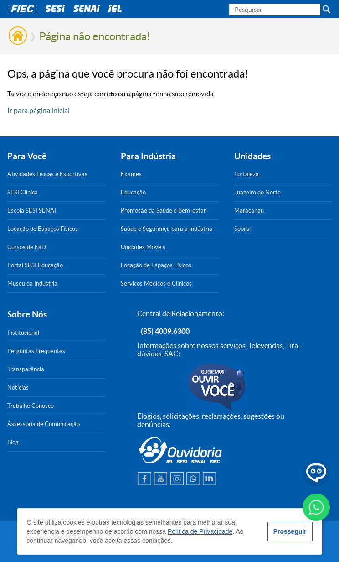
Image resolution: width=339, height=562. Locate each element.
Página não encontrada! (94, 36)
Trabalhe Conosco (30, 405)
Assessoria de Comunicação (43, 424)
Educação (133, 192)
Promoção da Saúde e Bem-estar (163, 210)
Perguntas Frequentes (36, 351)
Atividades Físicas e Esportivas (47, 174)
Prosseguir (290, 531)
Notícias (18, 387)
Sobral (242, 228)
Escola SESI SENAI (31, 210)
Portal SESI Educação (35, 265)
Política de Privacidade (200, 531)
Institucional (23, 332)
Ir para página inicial (38, 110)
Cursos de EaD (26, 247)
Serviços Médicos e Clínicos (156, 283)
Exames (131, 174)
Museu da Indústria (32, 283)
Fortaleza (246, 174)
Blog (13, 442)
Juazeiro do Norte (257, 192)
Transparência (25, 369)
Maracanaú (249, 210)
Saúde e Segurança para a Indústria (166, 228)
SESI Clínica (22, 192)
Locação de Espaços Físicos (42, 228)
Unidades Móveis (143, 247)
